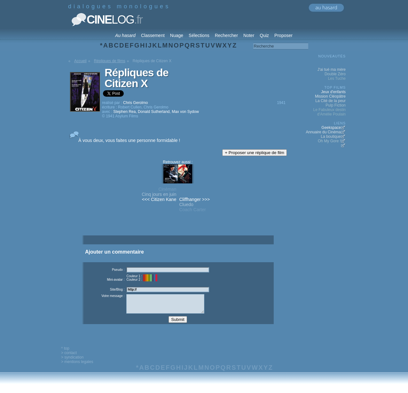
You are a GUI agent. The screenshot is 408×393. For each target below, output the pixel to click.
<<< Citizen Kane (159, 199)
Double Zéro (335, 74)
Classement (153, 35)
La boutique (331, 136)
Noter (248, 35)
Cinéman (167, 189)
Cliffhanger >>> (194, 199)
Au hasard (125, 35)
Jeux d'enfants (333, 92)
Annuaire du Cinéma (323, 132)
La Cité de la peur (330, 101)
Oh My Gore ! (329, 141)
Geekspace (331, 127)
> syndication (72, 362)
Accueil (80, 61)
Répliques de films (109, 61)
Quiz (264, 35)
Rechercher (226, 35)
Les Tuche (337, 78)
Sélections (199, 35)
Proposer (283, 35)
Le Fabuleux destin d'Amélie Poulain (329, 112)
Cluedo (186, 204)
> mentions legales (77, 366)
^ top (65, 353)
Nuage (176, 35)
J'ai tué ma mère (332, 69)
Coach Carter (192, 209)
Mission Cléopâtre (330, 96)
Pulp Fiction (336, 105)
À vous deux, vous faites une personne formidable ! (129, 140)
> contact (69, 357)
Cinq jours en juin (159, 194)
